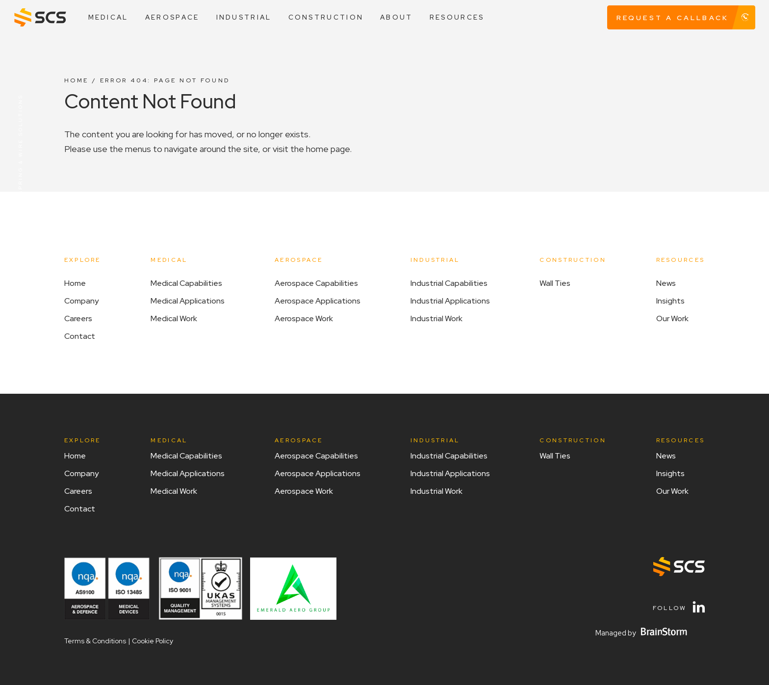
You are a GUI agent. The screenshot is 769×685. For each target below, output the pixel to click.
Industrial (244, 17)
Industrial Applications (450, 301)
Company (81, 301)
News (666, 283)
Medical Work (174, 318)
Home (76, 80)
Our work (672, 318)
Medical (108, 17)
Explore (82, 260)
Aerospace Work (304, 318)
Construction (326, 17)
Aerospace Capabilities (316, 283)
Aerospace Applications (317, 301)
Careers (78, 318)
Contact (79, 336)
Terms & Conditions (95, 640)
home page (328, 148)
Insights (670, 301)
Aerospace (172, 17)
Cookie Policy (152, 640)
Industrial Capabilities (448, 283)
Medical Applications (188, 301)
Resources (457, 17)
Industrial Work (436, 318)
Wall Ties (554, 283)
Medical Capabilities (186, 283)
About (396, 17)
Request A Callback (685, 17)
